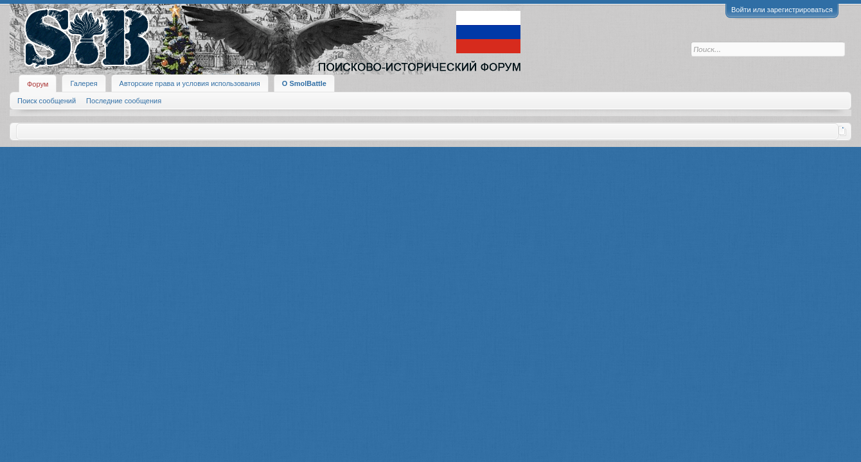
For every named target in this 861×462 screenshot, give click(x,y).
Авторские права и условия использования (190, 83)
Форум (37, 84)
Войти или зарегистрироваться (782, 9)
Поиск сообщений (46, 101)
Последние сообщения (123, 101)
